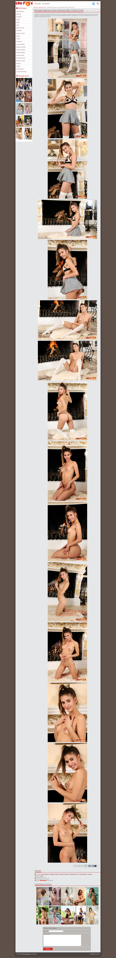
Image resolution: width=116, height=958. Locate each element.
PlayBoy (18, 36)
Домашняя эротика (21, 47)
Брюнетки (18, 14)
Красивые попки (20, 27)
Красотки (18, 63)
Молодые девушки (20, 49)
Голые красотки (83, 874)
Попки (17, 25)
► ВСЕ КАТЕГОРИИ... (21, 71)
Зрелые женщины (20, 52)
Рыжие (18, 19)
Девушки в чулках (20, 60)
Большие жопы (20, 69)
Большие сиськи (20, 55)
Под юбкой (19, 30)
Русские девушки (20, 44)
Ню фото (18, 66)
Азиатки (18, 38)
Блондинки (19, 16)
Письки (18, 22)
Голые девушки (20, 11)
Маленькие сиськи (20, 58)
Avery (41, 875)
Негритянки (19, 41)
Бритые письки (45, 874)
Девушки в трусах (20, 33)
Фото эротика (26, 956)
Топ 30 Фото (46, 3)
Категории (37, 3)
